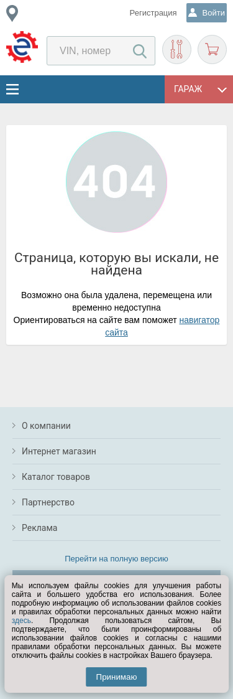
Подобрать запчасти (176, 49)
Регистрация (153, 12)
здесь (21, 620)
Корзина (212, 49)
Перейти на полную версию (116, 558)
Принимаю (116, 677)
